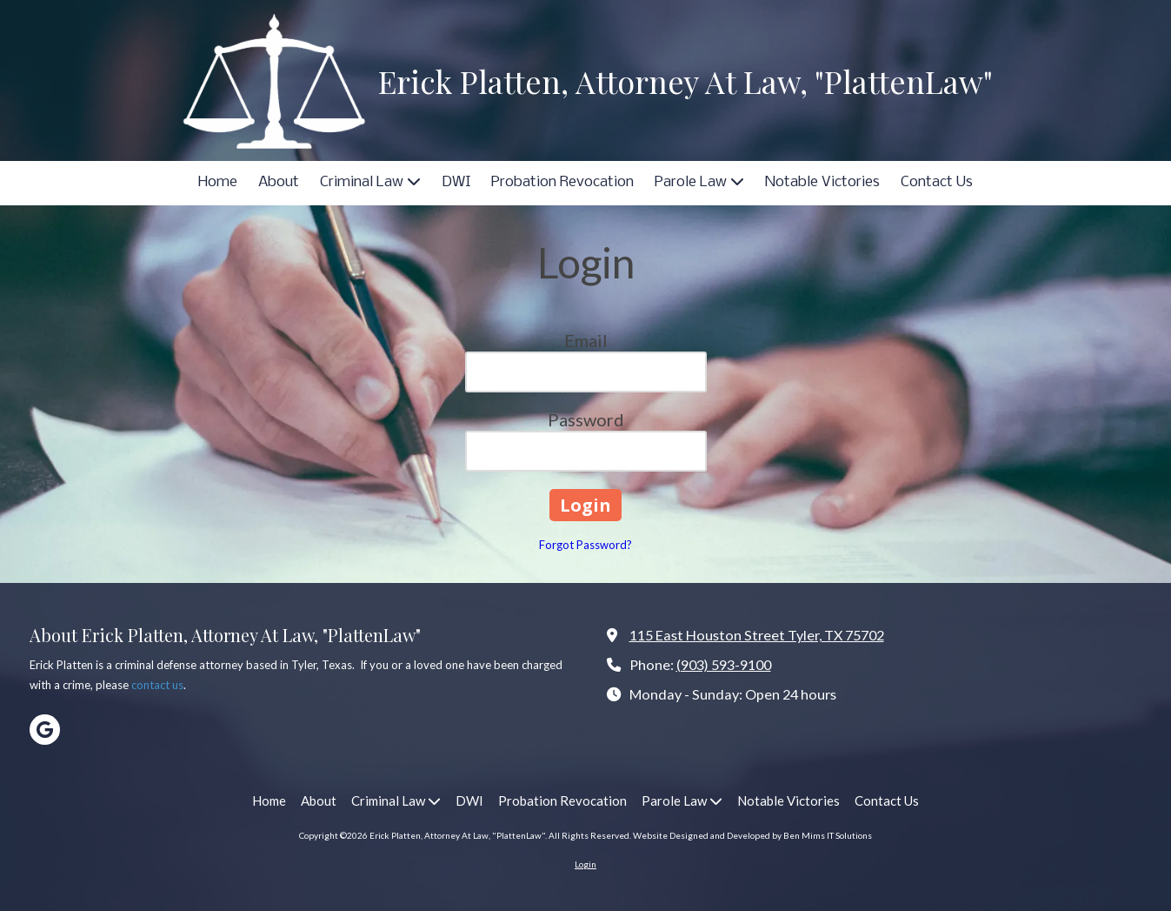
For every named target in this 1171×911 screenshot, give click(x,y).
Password (586, 419)
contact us (157, 685)
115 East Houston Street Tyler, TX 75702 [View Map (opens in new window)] (756, 634)
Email (586, 340)
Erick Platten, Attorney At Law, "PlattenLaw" (685, 81)
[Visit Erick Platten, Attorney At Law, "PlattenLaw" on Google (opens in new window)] (45, 729)
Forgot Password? (585, 545)
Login (585, 864)
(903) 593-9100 (723, 664)
